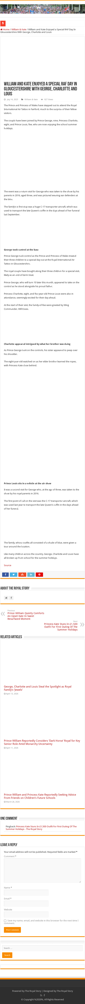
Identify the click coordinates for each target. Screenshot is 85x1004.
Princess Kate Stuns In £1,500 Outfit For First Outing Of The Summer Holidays (59, 625)
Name (8, 887)
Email (7, 898)
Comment (10, 856)
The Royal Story (33, 991)
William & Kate (18, 29)
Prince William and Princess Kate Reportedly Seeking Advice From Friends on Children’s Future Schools (40, 796)
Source (7, 565)
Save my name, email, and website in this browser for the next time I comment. (41, 922)
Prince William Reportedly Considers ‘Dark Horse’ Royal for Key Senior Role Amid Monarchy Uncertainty (42, 742)
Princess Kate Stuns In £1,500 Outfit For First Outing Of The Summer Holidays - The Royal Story (41, 827)
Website (8, 909)
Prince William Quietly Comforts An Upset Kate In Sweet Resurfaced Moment (26, 614)
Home (4, 29)
